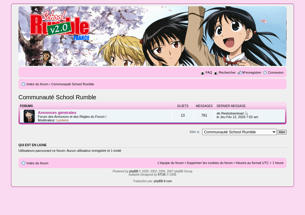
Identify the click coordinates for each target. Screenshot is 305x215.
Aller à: (195, 132)
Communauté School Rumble (72, 84)
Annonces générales (57, 112)
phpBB (133, 171)
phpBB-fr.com (163, 181)
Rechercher (227, 72)
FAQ (209, 72)
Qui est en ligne (32, 145)
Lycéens (62, 120)
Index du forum (37, 84)
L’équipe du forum (170, 163)
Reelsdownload (232, 113)
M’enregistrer (251, 72)
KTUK (162, 174)
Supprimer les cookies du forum (210, 163)
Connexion (276, 72)
